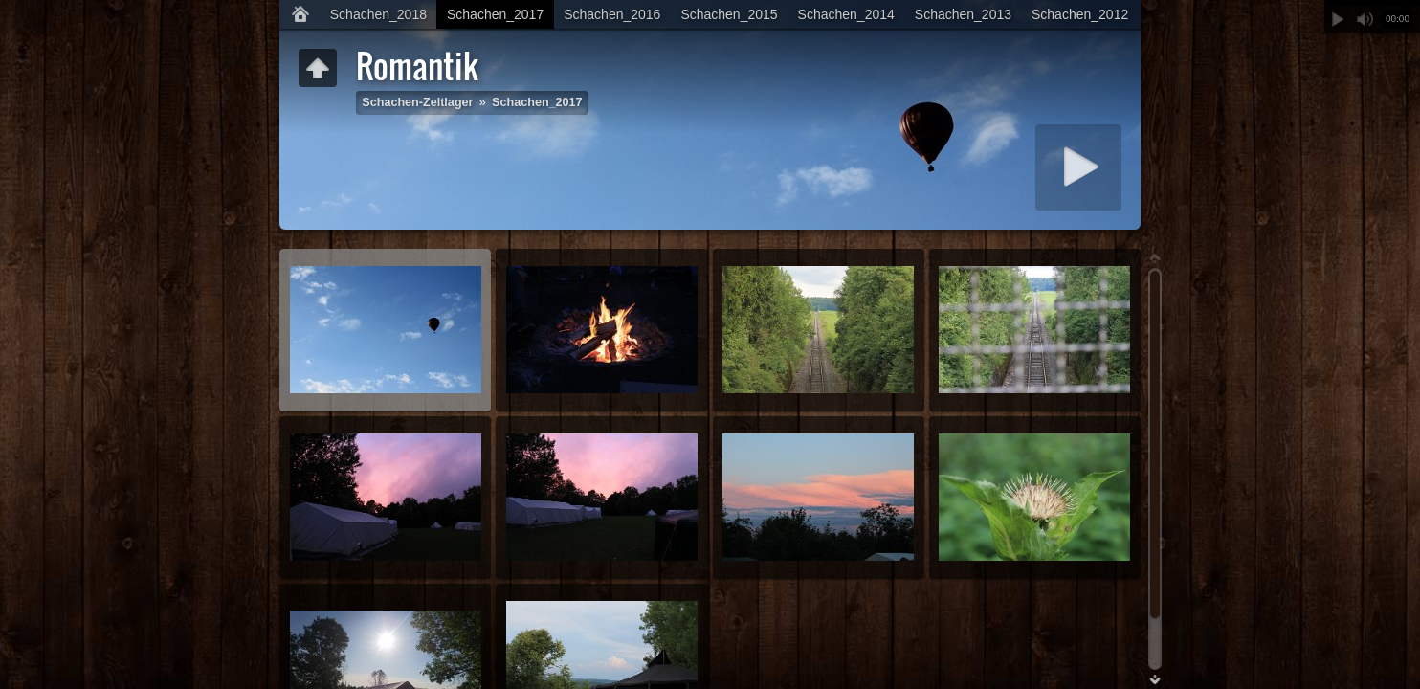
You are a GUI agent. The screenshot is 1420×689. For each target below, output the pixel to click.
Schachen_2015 (728, 14)
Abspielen (1337, 19)
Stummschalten (1364, 19)
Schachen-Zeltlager (417, 102)
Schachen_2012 (1080, 14)
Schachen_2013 (963, 14)
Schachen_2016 (612, 14)
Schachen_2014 (846, 14)
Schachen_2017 (495, 14)
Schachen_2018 (378, 14)
